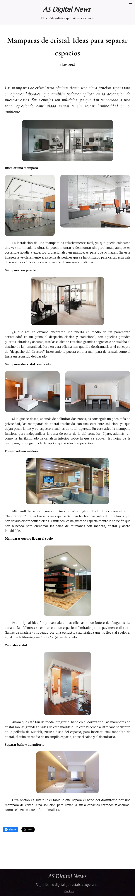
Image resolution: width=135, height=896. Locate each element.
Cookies (69, 891)
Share (10, 829)
